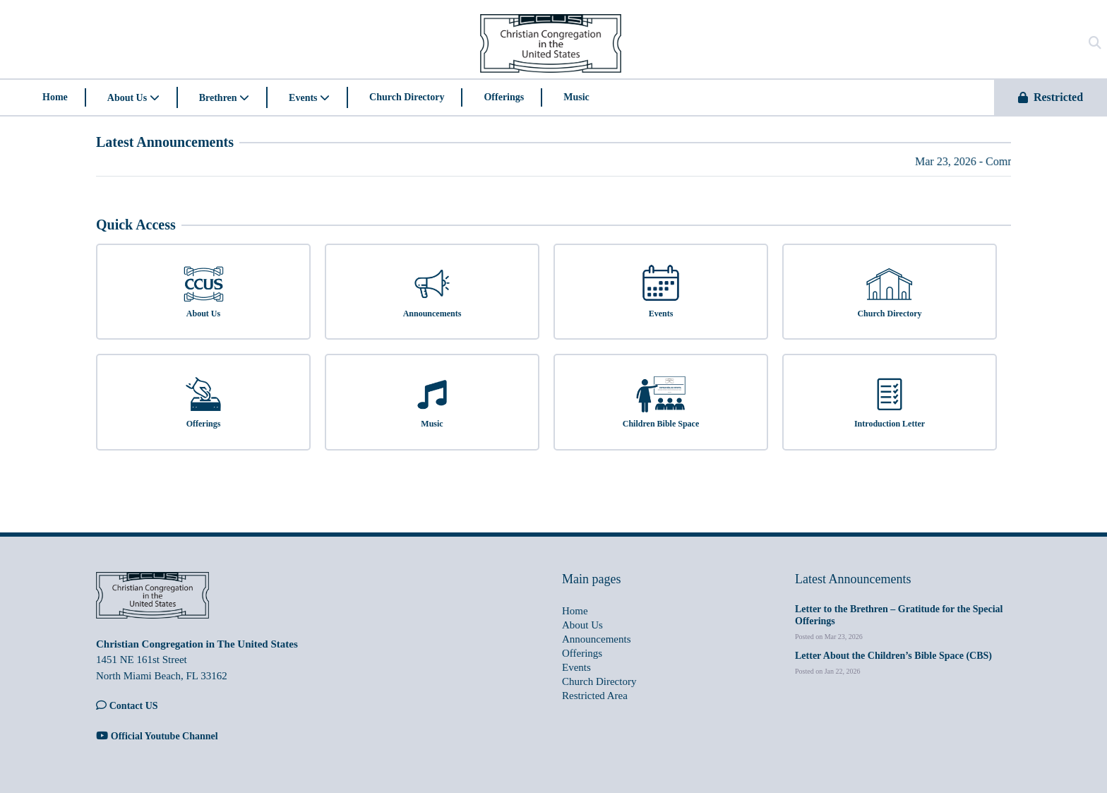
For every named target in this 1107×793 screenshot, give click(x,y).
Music (576, 97)
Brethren (224, 98)
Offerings (504, 97)
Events (309, 98)
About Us (133, 98)
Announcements (596, 639)
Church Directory (406, 97)
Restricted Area (595, 695)
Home (55, 97)
